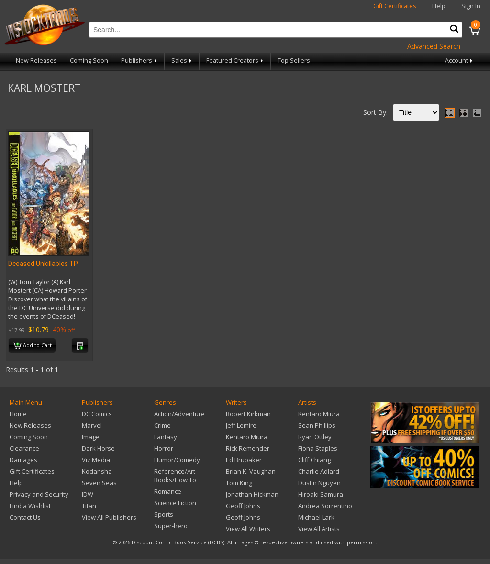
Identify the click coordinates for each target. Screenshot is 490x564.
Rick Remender (247, 448)
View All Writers (248, 528)
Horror (163, 448)
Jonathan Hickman (252, 494)
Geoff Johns (243, 505)
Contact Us (25, 517)
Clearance (24, 448)
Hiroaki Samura (320, 494)
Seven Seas (99, 482)
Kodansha (97, 471)
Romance (167, 491)
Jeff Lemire (241, 425)
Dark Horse (98, 448)
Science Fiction (175, 502)
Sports (163, 514)
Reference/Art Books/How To (175, 475)
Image (91, 436)
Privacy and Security (39, 494)
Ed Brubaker (244, 459)
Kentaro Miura (246, 436)
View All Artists (319, 528)
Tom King (239, 482)
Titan (89, 505)
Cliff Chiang (314, 459)
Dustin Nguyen (319, 482)
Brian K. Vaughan (251, 471)
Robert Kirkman (248, 413)
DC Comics (97, 413)
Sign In (470, 6)
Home (18, 413)
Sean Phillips (316, 425)
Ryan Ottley (315, 436)
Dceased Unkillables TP (43, 263)
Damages (23, 459)
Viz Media (96, 459)
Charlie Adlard (318, 471)
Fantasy (165, 436)
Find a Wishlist (30, 505)
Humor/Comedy (177, 459)
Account (459, 60)
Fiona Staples (317, 448)
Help (438, 6)
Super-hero (171, 525)
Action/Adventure (179, 413)
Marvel (92, 425)
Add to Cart (32, 346)
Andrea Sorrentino (325, 505)
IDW (87, 494)
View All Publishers (109, 517)
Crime (162, 425)
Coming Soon (89, 60)
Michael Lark (316, 517)
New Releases (36, 60)
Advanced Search (433, 46)
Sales (182, 60)
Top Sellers (294, 60)
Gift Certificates (394, 6)
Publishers (139, 60)
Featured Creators (235, 60)
